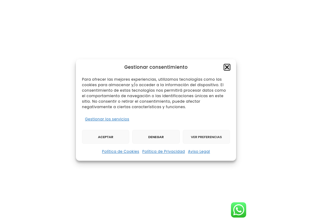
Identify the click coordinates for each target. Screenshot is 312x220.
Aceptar (105, 136)
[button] (227, 67)
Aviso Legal (199, 151)
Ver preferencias (206, 136)
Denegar (156, 136)
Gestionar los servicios (107, 119)
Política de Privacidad (163, 151)
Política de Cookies (120, 151)
